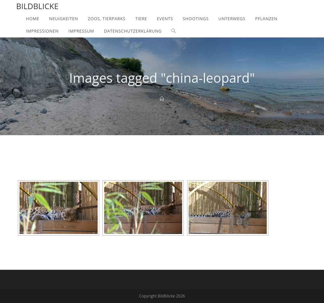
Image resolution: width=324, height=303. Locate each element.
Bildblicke (37, 6)
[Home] (162, 99)
